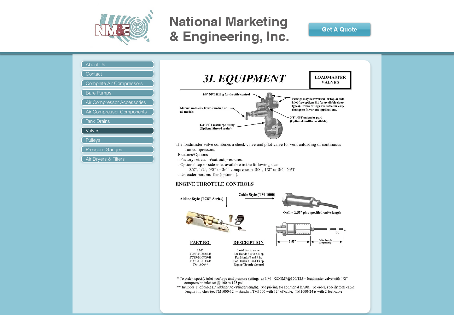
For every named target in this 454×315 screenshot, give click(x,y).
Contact (94, 74)
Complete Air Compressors (114, 83)
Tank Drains (98, 121)
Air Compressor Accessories (116, 102)
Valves (93, 131)
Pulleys (93, 140)
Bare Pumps (99, 93)
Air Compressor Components (116, 112)
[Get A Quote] (339, 29)
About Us (95, 64)
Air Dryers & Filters (105, 159)
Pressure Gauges (104, 149)
